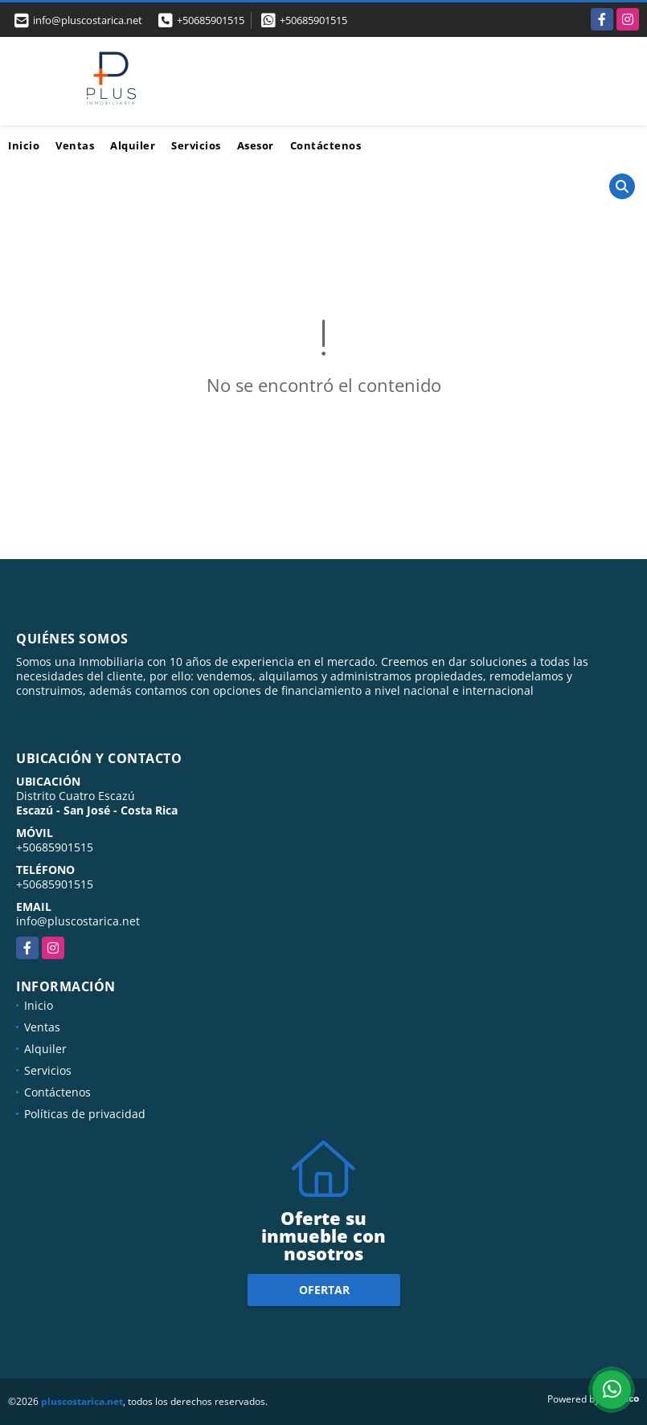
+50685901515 (210, 20)
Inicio (23, 145)
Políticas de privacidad (84, 1113)
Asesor (255, 145)
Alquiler (132, 145)
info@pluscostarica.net (78, 921)
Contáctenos (326, 145)
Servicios (196, 145)
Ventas (74, 145)
